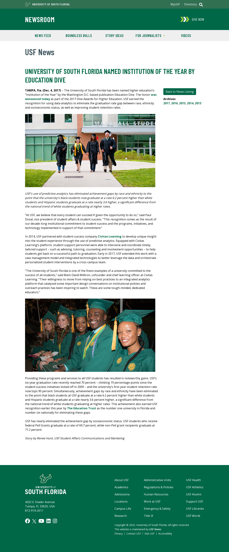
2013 (198, 103)
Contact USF (133, 533)
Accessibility (165, 533)
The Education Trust (81, 408)
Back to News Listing (180, 92)
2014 (190, 103)
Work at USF (152, 501)
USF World (193, 516)
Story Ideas (114, 35)
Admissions (122, 494)
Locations (121, 501)
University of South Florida (47, 4)
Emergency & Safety (157, 509)
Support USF (194, 501)
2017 (166, 103)
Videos (186, 35)
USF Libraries (195, 509)
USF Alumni (193, 494)
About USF (121, 480)
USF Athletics (194, 487)
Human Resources (156, 494)
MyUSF (175, 4)
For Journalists (148, 35)
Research (120, 516)
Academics (121, 487)
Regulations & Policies (158, 487)
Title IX (148, 516)
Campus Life (122, 509)
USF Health (193, 480)
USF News (155, 529)
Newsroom (40, 19)
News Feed (43, 35)
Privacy (118, 533)
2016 (174, 103)
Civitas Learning (109, 236)
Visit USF (150, 533)
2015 (182, 103)
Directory (190, 4)
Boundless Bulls (79, 35)
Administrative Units (157, 480)
